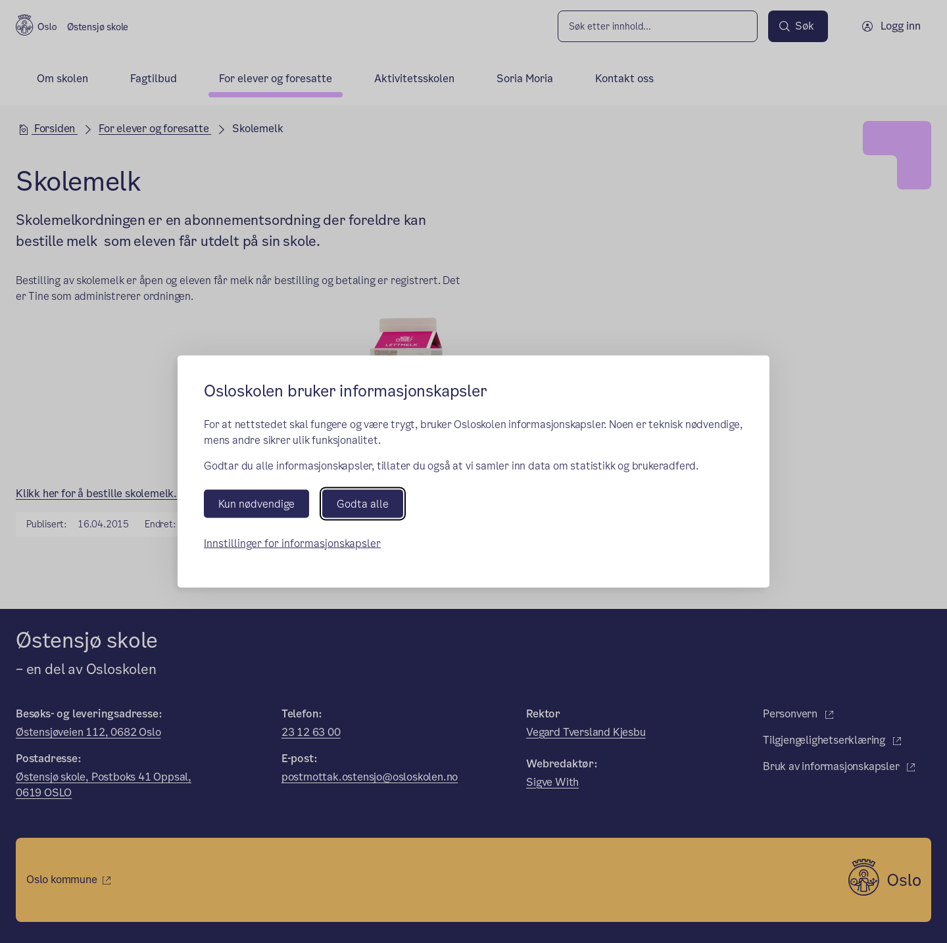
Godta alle (363, 503)
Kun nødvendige (256, 503)
